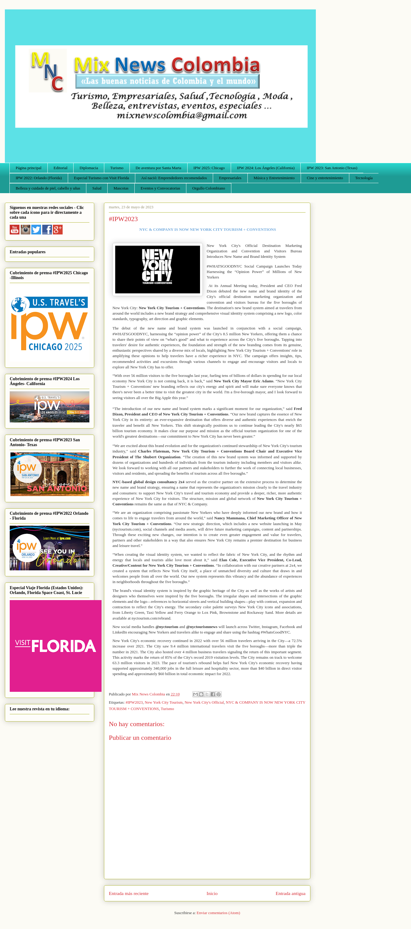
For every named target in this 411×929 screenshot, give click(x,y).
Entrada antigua (291, 893)
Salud (97, 188)
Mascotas (120, 188)
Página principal (29, 168)
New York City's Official (204, 702)
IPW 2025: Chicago (209, 168)
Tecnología (364, 178)
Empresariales (230, 178)
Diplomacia (89, 168)
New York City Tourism (164, 702)
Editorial (60, 168)
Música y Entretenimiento (274, 178)
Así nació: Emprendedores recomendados (174, 178)
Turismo (117, 168)
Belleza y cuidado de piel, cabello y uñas (48, 188)
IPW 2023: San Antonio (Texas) (332, 168)
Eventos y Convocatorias (160, 188)
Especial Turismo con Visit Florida (101, 178)
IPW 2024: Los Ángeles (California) (266, 168)
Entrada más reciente (129, 893)
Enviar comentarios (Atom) (218, 912)
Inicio (212, 893)
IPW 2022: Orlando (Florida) (39, 178)
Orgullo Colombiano (208, 188)
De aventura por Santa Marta (158, 168)
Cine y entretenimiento (325, 178)
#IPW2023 (134, 702)
